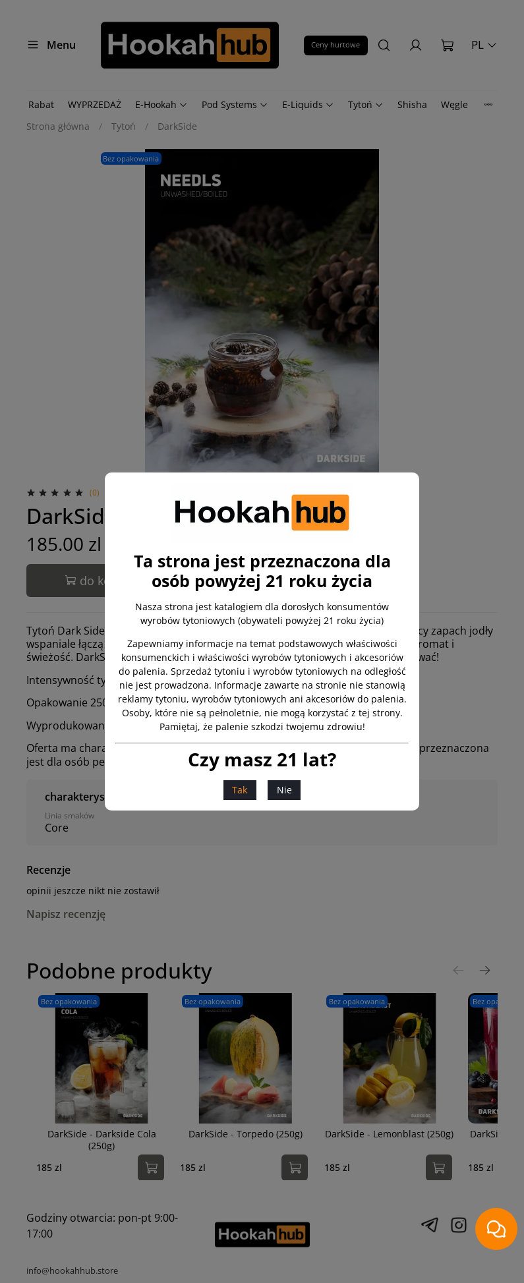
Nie (284, 790)
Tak (239, 790)
